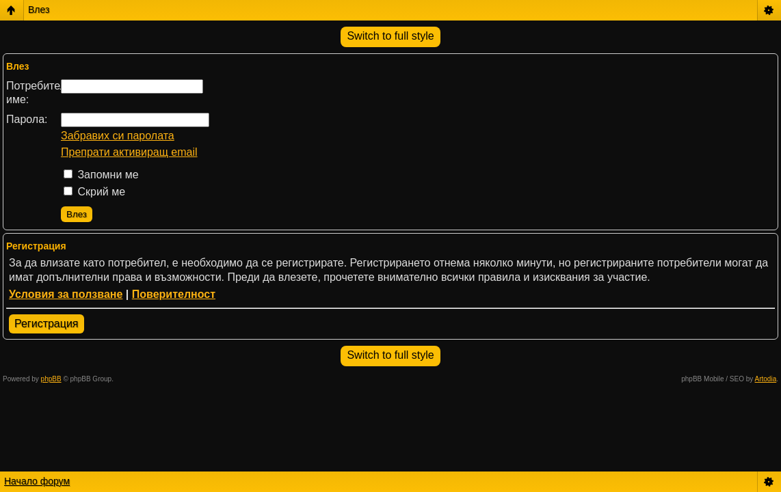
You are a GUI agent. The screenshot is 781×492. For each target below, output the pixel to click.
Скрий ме (94, 191)
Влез (38, 9)
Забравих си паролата (117, 135)
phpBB (51, 379)
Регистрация (46, 323)
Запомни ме (101, 174)
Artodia (766, 379)
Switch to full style (390, 36)
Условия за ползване (65, 294)
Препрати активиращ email (129, 152)
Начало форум (37, 481)
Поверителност (173, 294)
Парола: (27, 119)
